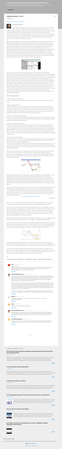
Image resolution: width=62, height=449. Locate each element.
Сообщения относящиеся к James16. (16, 380)
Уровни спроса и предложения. (18, 21)
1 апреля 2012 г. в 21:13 (18, 304)
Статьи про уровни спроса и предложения (17, 366)
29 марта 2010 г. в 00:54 (20, 296)
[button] (55, 16)
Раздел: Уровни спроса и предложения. (31, 196)
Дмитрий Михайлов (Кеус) (17, 274)
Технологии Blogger (31, 443)
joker (12, 264)
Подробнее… (11, 9)
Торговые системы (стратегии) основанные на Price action (27, 3)
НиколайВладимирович (16, 319)
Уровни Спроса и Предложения (45, 259)
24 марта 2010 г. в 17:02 (18, 264)
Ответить (13, 271)
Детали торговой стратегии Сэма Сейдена (17, 409)
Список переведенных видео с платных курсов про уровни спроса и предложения (27, 395)
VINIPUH (13, 296)
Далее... (54, 363)
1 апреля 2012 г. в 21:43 (28, 310)
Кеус (7, 202)
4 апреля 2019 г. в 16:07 (27, 319)
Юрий (12, 304)
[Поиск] (57, 3)
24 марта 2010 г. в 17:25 (28, 274)
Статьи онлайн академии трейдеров (15, 259)
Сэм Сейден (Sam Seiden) (30, 259)
